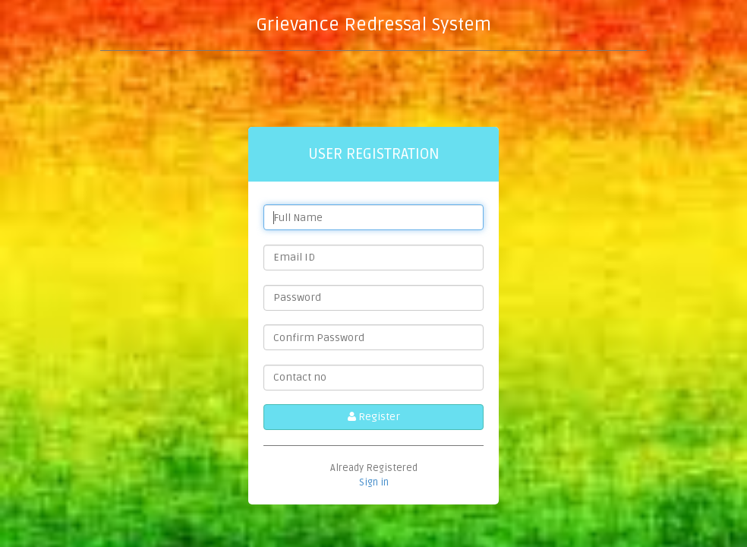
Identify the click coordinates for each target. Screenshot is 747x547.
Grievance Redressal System (373, 25)
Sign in (374, 482)
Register (374, 416)
